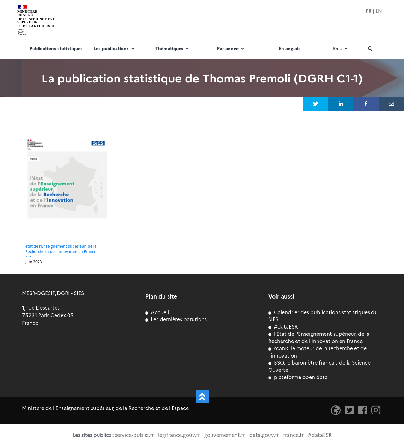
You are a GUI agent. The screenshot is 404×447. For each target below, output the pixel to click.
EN (379, 11)
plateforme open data (298, 377)
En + (341, 48)
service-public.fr (134, 435)
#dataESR (283, 327)
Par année (231, 48)
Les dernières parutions (176, 320)
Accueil (157, 313)
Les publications (114, 48)
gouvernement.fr (224, 435)
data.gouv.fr (264, 435)
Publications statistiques (56, 48)
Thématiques (172, 48)
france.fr (293, 435)
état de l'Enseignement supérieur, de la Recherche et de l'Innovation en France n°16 (61, 252)
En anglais (289, 48)
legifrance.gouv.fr (179, 435)
